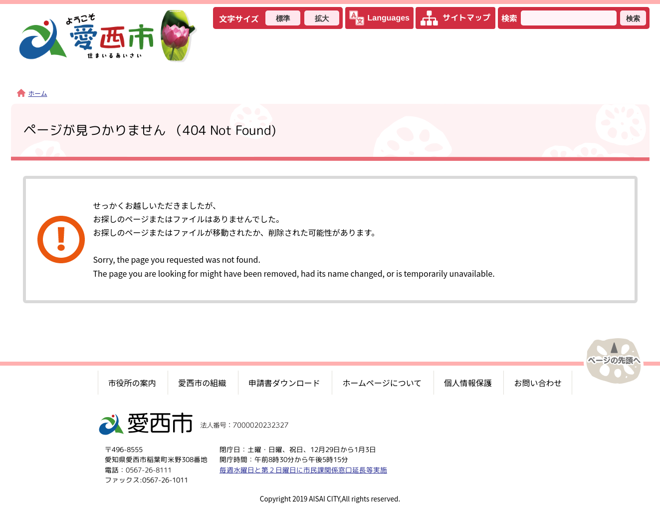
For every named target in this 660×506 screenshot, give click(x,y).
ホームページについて (382, 383)
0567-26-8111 (148, 470)
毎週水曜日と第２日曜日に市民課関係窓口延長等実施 (303, 470)
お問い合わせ (538, 383)
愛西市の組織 (202, 383)
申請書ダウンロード (284, 383)
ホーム (32, 93)
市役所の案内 (132, 383)
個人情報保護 (468, 383)
